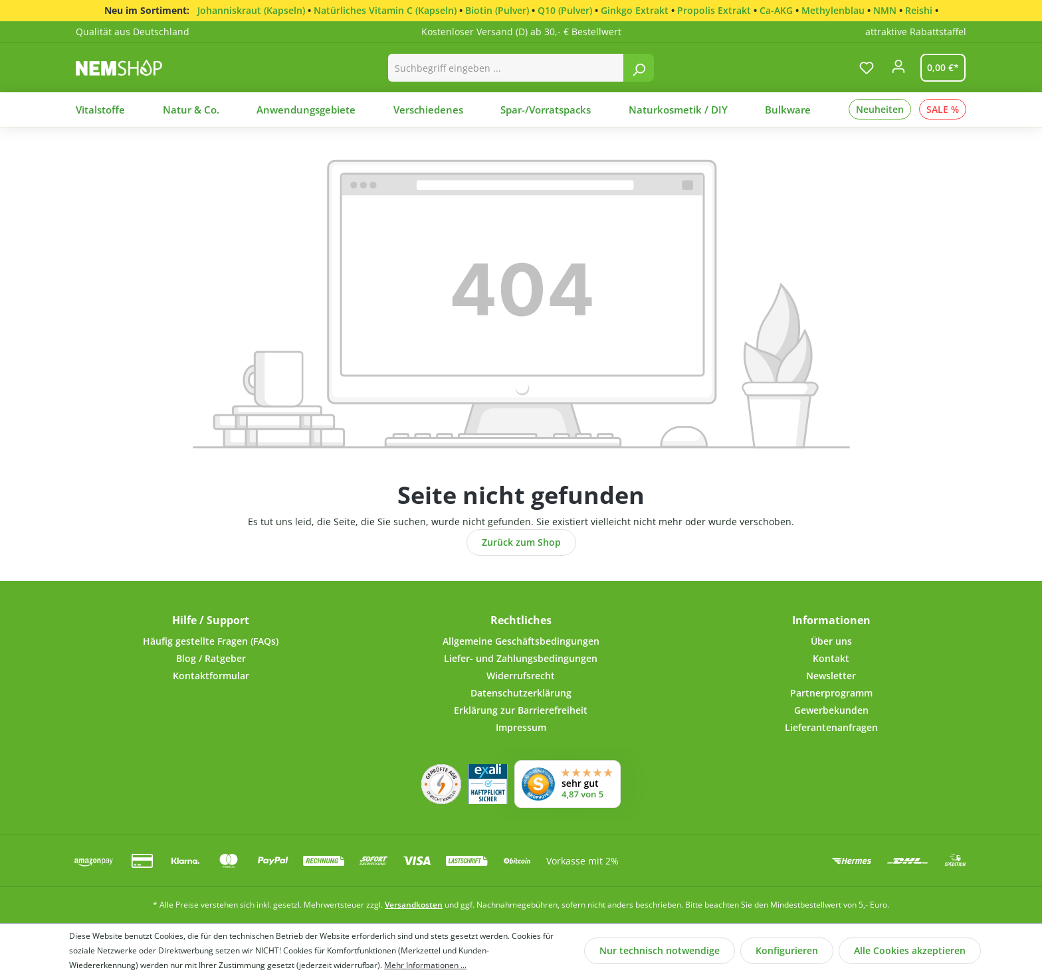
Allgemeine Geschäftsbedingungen (521, 641)
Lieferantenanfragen (831, 727)
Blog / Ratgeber (211, 658)
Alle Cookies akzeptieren (910, 950)
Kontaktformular (211, 675)
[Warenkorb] (940, 67)
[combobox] (506, 68)
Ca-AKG (776, 10)
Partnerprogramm (831, 693)
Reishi (918, 10)
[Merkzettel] (867, 67)
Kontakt (831, 658)
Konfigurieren (787, 950)
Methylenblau (833, 10)
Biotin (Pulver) (497, 10)
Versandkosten (414, 904)
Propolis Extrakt (714, 10)
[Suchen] (638, 68)
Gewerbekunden (831, 710)
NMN (884, 10)
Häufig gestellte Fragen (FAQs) (210, 641)
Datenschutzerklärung (521, 693)
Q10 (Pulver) (565, 10)
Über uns (831, 641)
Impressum (521, 727)
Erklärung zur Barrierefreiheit (520, 710)
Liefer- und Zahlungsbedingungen (520, 658)
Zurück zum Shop (521, 542)
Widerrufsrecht (520, 675)
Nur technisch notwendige (659, 950)
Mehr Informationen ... (425, 965)
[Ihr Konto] (898, 70)
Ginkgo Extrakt (635, 10)
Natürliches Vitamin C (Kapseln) (385, 10)
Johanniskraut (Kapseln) (251, 10)
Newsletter (831, 675)
